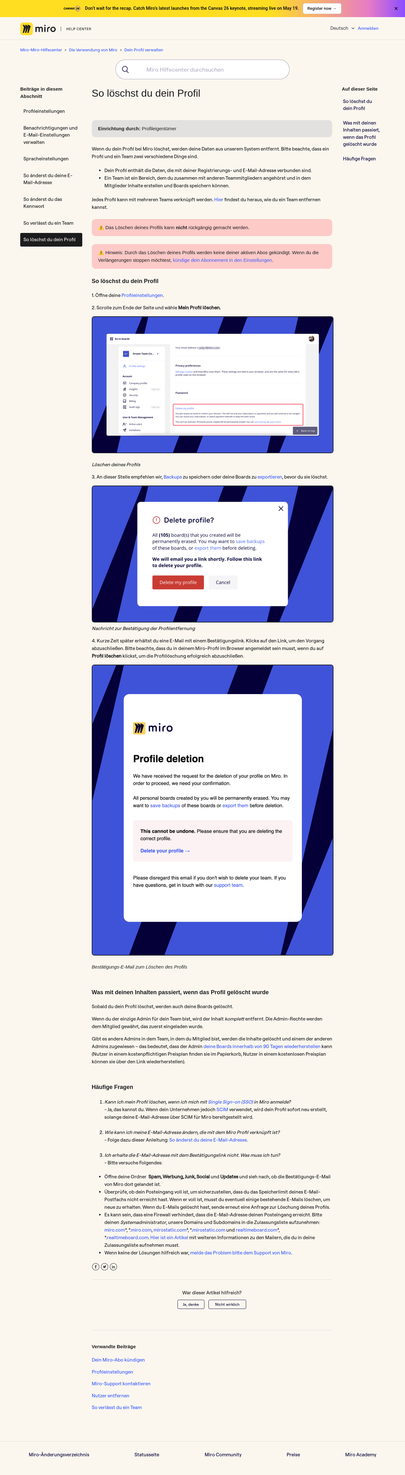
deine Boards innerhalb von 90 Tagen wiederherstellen (262, 1046)
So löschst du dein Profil (49, 239)
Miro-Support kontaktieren (121, 1384)
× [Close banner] (396, 8)
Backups (173, 477)
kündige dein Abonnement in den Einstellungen (222, 260)
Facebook (96, 1267)
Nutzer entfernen (110, 1396)
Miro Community (223, 1455)
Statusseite (146, 1455)
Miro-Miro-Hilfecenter (41, 49)
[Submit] (123, 69)
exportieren (270, 477)
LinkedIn (113, 1267)
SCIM (222, 1109)
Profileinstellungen (44, 111)
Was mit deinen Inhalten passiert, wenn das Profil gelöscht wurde (361, 133)
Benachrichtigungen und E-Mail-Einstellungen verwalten (50, 135)
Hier (218, 199)
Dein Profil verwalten (143, 49)
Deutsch (339, 28)
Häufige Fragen (359, 159)
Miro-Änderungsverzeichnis (59, 1455)
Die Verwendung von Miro (93, 49)
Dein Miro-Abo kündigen (118, 1360)
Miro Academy (360, 1455)
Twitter (105, 1267)
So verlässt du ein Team (48, 223)
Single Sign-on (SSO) (230, 1102)
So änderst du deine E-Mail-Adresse (47, 179)
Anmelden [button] (368, 28)
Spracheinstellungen (46, 159)
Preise (293, 1455)
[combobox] (202, 69)
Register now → (322, 8)
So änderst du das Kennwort (42, 202)
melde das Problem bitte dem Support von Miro (240, 1253)
